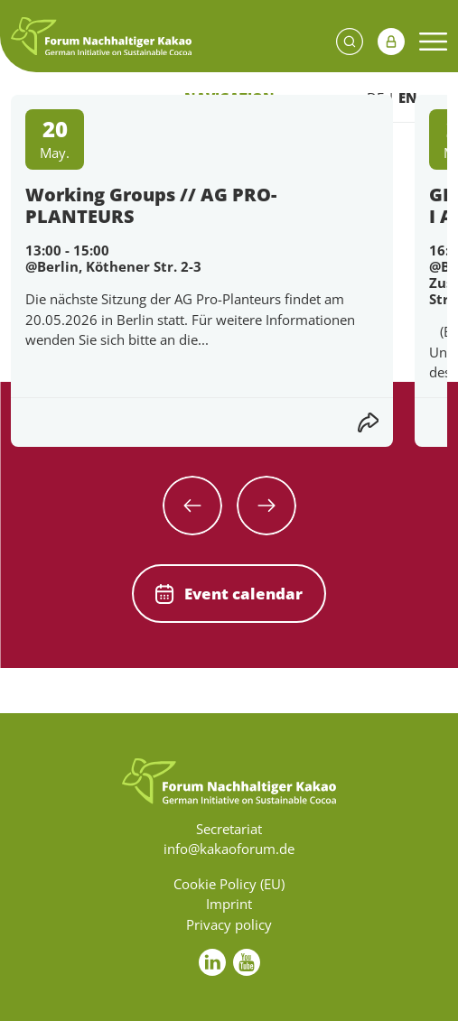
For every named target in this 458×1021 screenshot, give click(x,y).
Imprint (229, 904)
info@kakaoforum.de (229, 849)
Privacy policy (229, 924)
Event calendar (228, 593)
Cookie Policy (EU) (229, 884)
